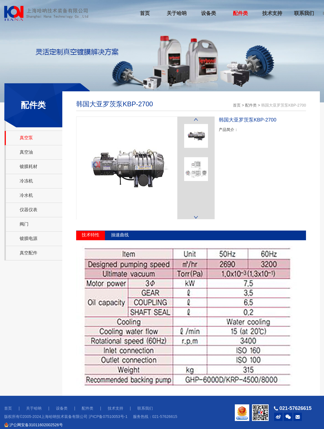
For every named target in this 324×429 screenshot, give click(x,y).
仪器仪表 (28, 209)
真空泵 (26, 137)
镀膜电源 (28, 238)
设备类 (208, 13)
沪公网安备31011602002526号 (33, 425)
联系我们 (304, 13)
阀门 (24, 224)
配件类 (240, 13)
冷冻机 (26, 181)
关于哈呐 (177, 13)
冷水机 (26, 195)
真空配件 (28, 252)
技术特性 (90, 234)
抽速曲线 (120, 234)
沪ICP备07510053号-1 (108, 416)
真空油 (26, 152)
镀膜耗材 (28, 166)
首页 (145, 13)
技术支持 (272, 13)
